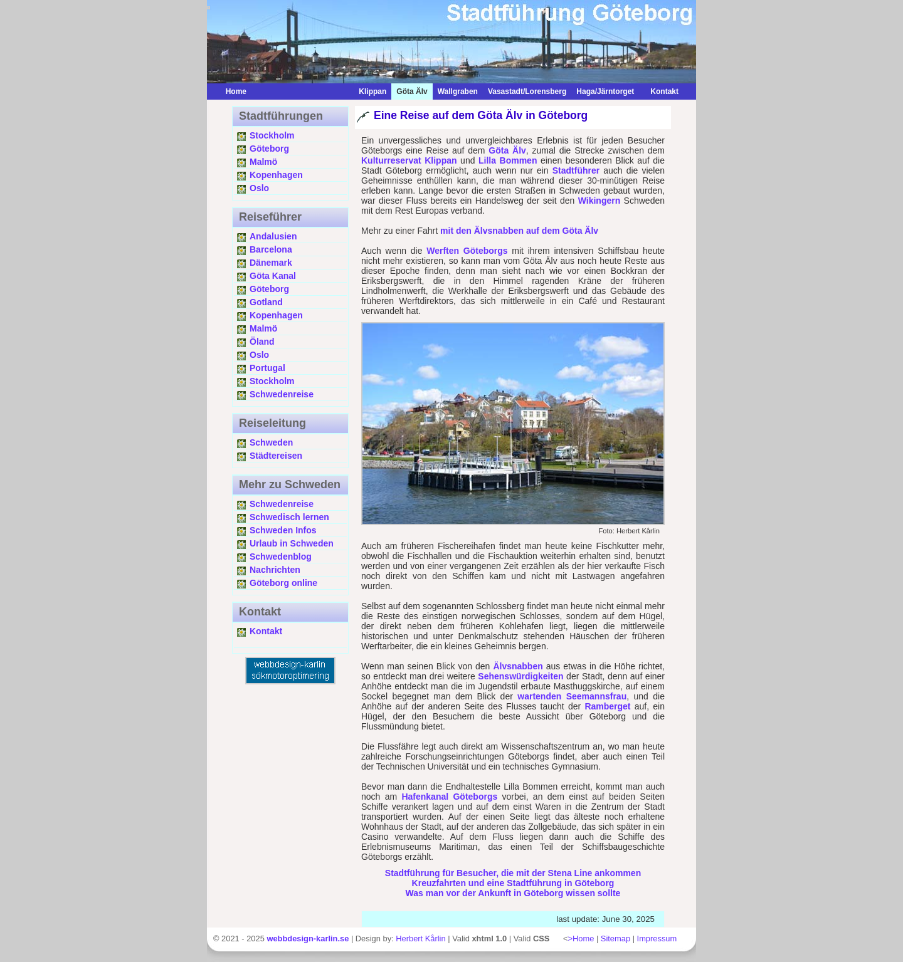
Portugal (267, 368)
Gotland (266, 302)
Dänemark (271, 263)
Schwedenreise (282, 394)
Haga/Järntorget (605, 91)
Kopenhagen (276, 175)
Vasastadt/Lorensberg (527, 91)
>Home (581, 938)
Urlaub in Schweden (292, 543)
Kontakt (661, 91)
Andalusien (273, 236)
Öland (262, 342)
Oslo (259, 188)
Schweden (271, 442)
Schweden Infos (283, 530)
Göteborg (269, 149)
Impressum (657, 938)
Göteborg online (283, 583)
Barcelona (271, 249)
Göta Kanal (273, 276)
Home (236, 91)
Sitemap (615, 938)
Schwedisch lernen (289, 517)
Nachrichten (275, 570)
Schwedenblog (281, 557)
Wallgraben (458, 91)
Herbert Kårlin (420, 938)
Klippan (372, 91)
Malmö (263, 162)
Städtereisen (276, 456)
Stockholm (272, 135)
